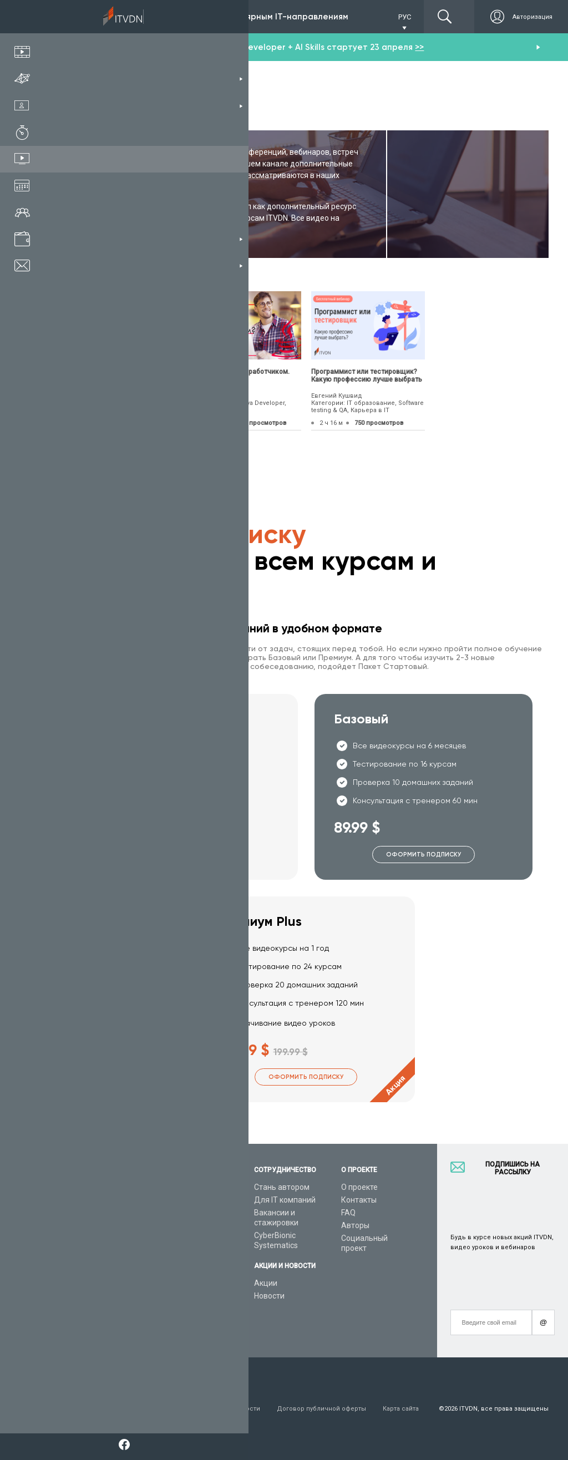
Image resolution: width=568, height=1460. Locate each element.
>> (419, 47)
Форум (76, 1309)
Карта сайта (401, 1408)
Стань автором (282, 1187)
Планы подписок (94, 1235)
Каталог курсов (92, 1209)
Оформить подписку (188, 854)
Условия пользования (98, 1408)
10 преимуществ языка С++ (109, 372)
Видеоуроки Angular (197, 1317)
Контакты (359, 1199)
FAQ (348, 1212)
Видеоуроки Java (191, 1258)
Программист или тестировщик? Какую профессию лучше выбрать (366, 375)
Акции (265, 1283)
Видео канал (87, 1284)
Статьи (77, 1296)
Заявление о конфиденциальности (205, 1408)
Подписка (106, 17)
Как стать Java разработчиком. (238, 372)
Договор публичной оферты (321, 1408)
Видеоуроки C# (188, 1222)
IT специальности (96, 1222)
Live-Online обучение (101, 1271)
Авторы (355, 1225)
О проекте (359, 1187)
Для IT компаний (285, 1199)
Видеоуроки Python (195, 1209)
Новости (269, 1295)
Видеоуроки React (193, 1330)
